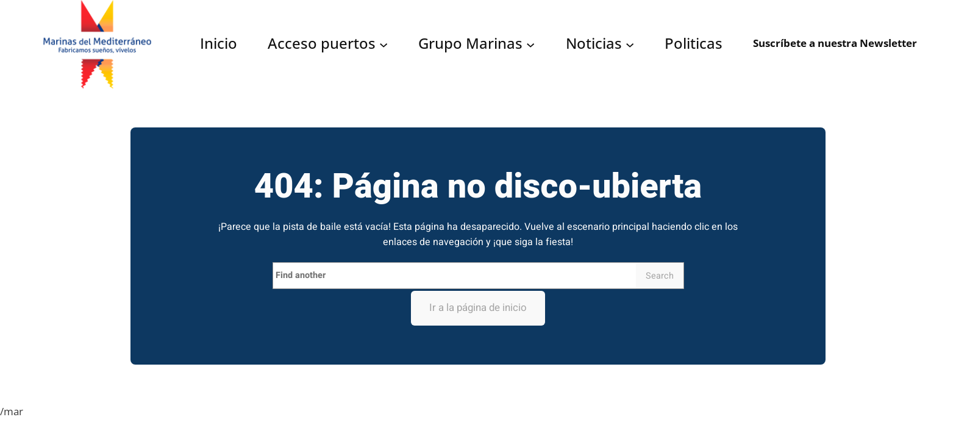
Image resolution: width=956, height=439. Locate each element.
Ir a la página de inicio (478, 307)
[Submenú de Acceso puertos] (383, 44)
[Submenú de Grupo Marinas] (530, 44)
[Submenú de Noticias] (630, 44)
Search (660, 275)
